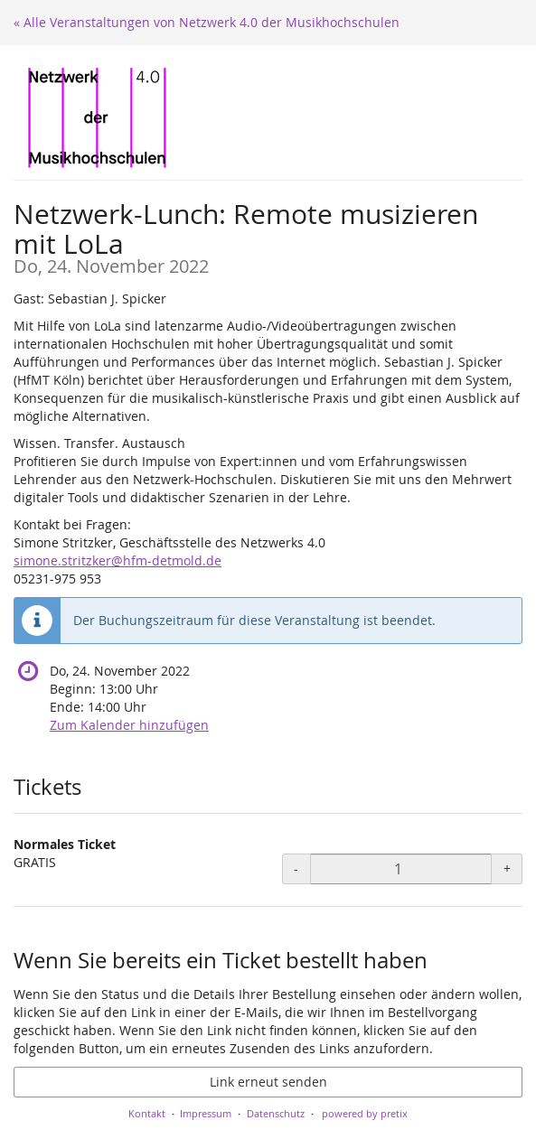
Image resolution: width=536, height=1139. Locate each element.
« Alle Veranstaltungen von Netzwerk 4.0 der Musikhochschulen (207, 22)
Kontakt (146, 1113)
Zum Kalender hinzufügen (129, 724)
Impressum (205, 1113)
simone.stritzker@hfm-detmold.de (117, 560)
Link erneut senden (268, 1081)
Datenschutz (276, 1113)
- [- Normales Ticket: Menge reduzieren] (296, 868)
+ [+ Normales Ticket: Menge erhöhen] (507, 868)
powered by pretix (365, 1113)
